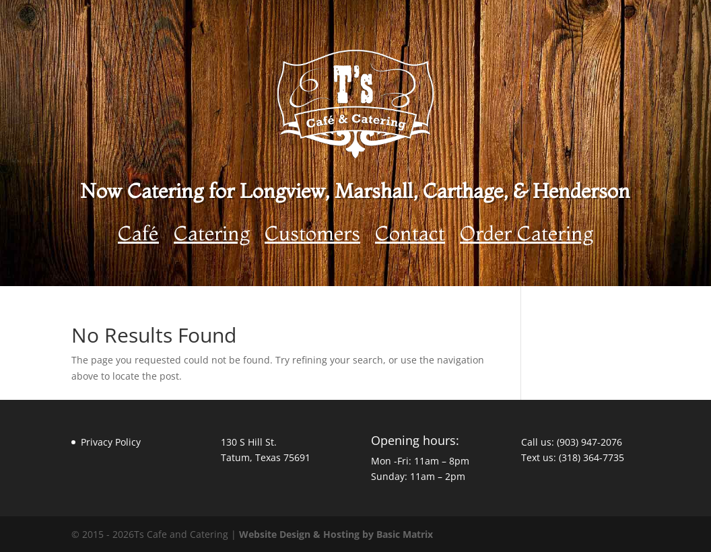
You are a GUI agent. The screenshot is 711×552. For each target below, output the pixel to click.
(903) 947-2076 (589, 442)
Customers (312, 236)
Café (138, 236)
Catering (212, 236)
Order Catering (526, 236)
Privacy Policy (111, 442)
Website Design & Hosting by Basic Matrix (336, 534)
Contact (410, 236)
